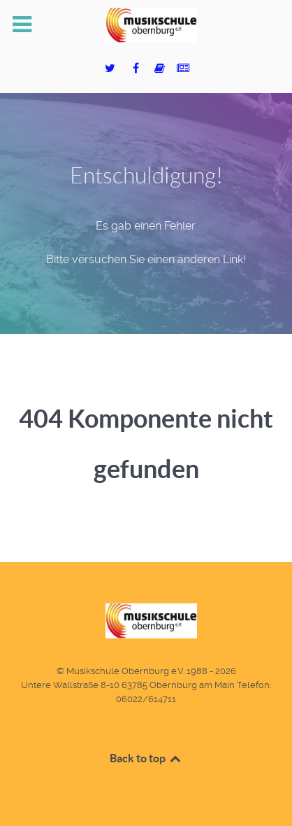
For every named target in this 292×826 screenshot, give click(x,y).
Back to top (146, 758)
